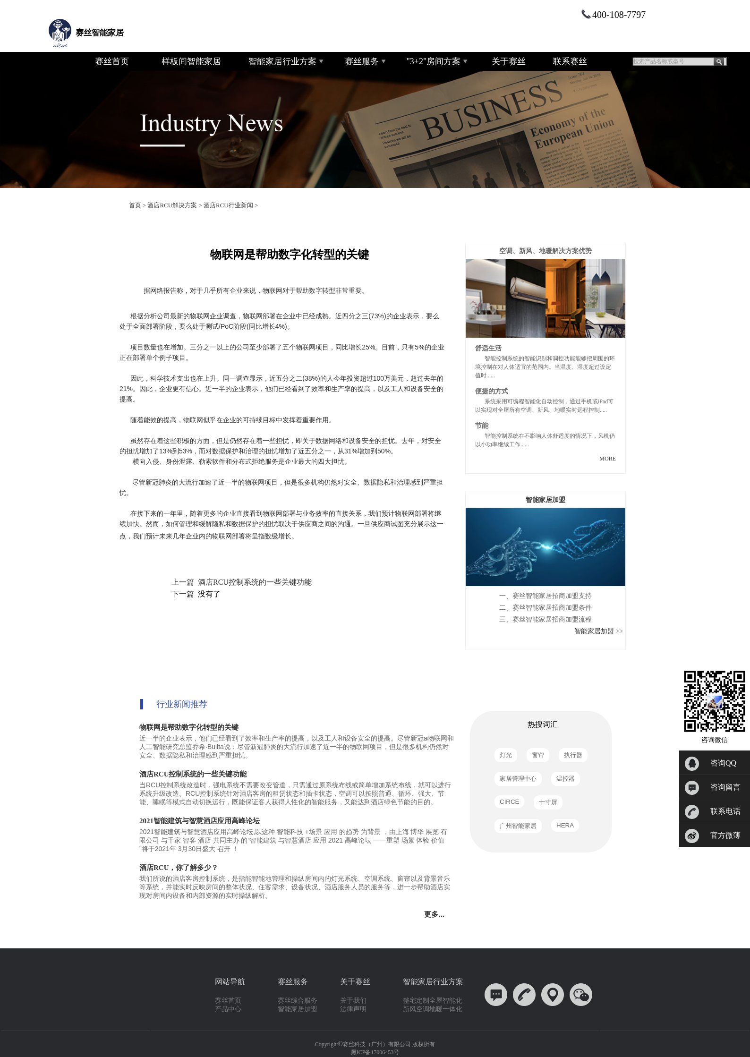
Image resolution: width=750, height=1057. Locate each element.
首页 (135, 205)
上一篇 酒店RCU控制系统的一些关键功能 (241, 582)
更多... (436, 914)
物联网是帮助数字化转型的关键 (189, 727)
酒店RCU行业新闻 (228, 205)
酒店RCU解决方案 (172, 205)
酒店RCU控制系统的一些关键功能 (193, 774)
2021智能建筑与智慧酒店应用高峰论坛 (199, 821)
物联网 (222, 536)
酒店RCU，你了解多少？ (179, 867)
